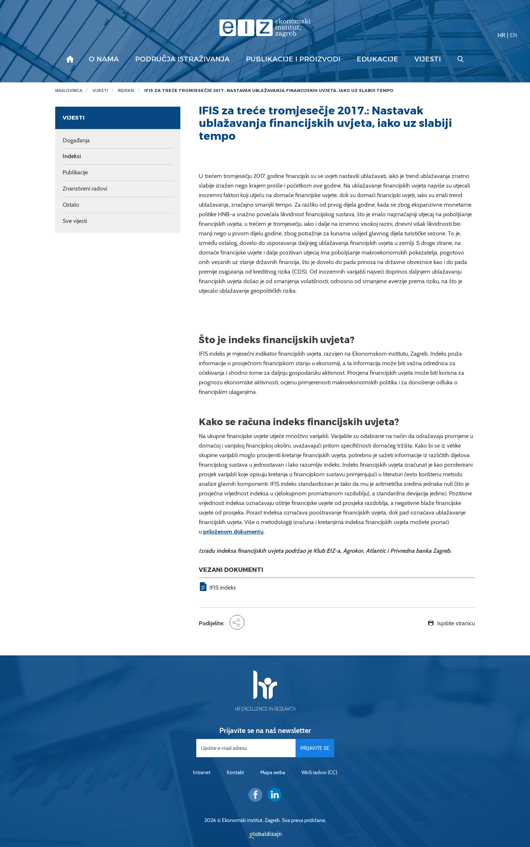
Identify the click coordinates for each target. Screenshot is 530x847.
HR (501, 35)
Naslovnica (68, 90)
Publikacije (75, 172)
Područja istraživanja (182, 59)
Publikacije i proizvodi (293, 59)
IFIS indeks (222, 587)
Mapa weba (272, 772)
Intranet (202, 772)
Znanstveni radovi (85, 188)
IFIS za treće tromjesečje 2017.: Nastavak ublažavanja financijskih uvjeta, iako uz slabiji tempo (268, 90)
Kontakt (235, 772)
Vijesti (427, 59)
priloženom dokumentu (233, 531)
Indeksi (126, 90)
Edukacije (377, 59)
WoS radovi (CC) (319, 772)
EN (513, 35)
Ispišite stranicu (456, 623)
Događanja (76, 140)
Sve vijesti (75, 220)
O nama (104, 59)
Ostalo (71, 204)
